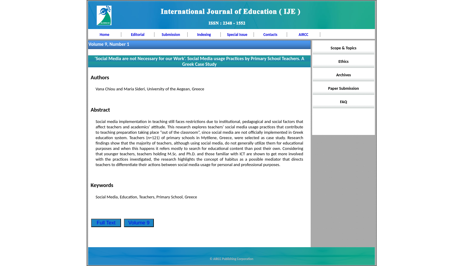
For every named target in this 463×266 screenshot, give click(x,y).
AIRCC (303, 34)
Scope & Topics (343, 48)
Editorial (137, 34)
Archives (343, 74)
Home (104, 34)
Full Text (106, 223)
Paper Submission (343, 88)
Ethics (343, 61)
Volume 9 (139, 223)
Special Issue (237, 34)
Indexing (204, 34)
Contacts (270, 34)
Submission (171, 34)
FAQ (343, 101)
